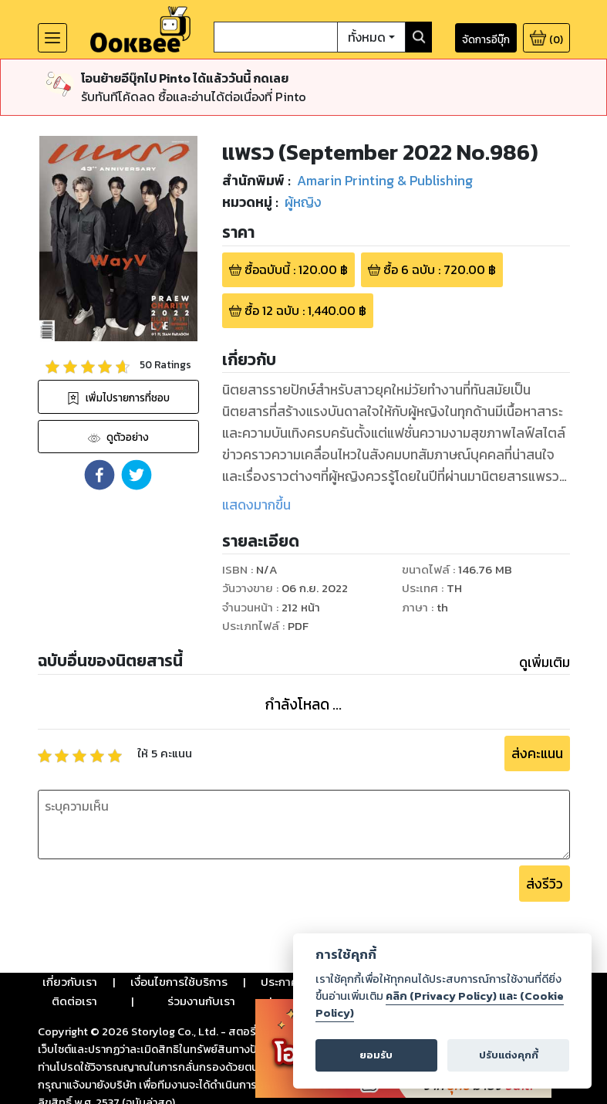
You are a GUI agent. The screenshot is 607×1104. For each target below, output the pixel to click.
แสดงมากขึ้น (256, 505)
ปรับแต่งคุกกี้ (508, 1055)
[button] (99, 474)
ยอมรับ (376, 1055)
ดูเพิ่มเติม (544, 662)
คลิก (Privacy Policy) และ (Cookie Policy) (439, 1004)
